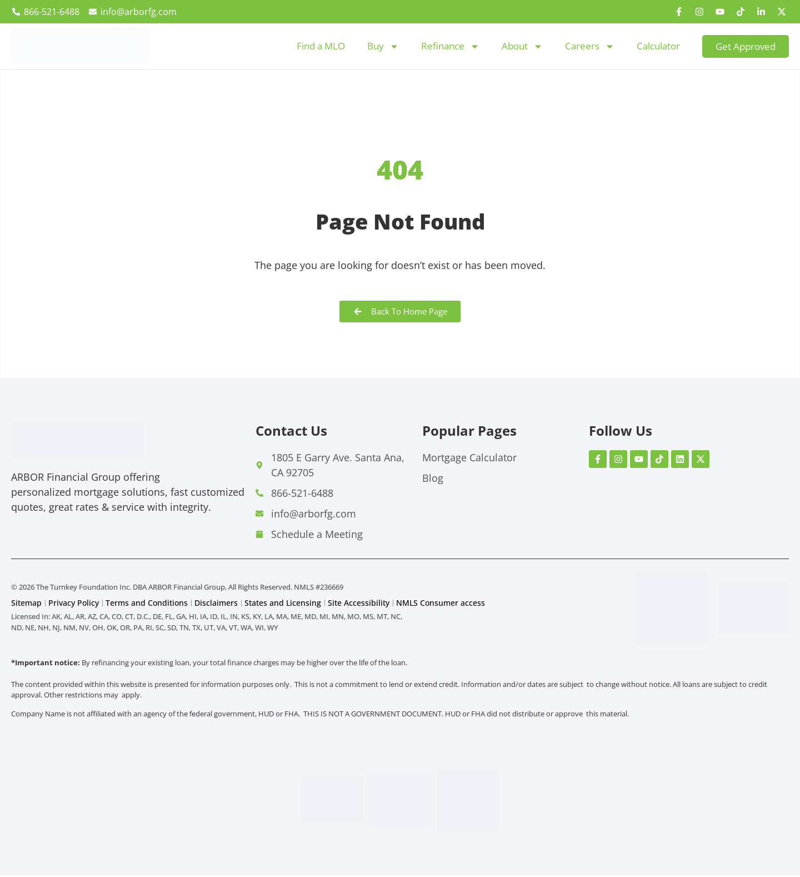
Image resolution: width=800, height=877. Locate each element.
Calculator (658, 45)
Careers (589, 46)
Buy (383, 46)
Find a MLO (321, 45)
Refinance (450, 46)
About (522, 46)
